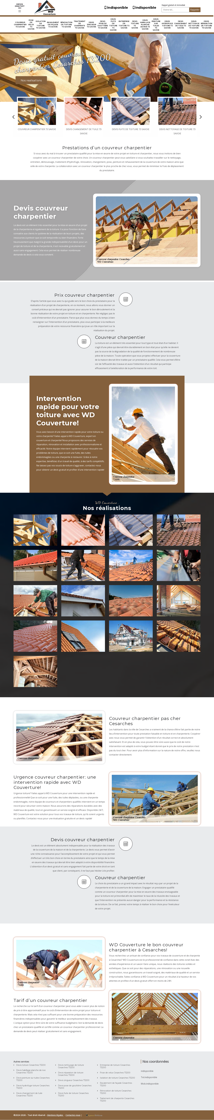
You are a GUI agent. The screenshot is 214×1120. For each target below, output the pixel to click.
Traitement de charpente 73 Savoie (79, 24)
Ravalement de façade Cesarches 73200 (116, 1084)
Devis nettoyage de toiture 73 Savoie (193, 24)
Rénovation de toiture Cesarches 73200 (115, 1092)
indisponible (116, 8)
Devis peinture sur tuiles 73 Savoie (156, 24)
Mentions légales (55, 1115)
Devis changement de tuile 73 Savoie (180, 24)
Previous (13, 117)
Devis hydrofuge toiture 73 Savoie (167, 24)
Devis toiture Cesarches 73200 (31, 1065)
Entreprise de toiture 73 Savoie (124, 24)
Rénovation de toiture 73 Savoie (66, 24)
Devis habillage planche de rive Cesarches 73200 (31, 1071)
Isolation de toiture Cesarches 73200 (117, 1078)
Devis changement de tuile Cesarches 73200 (29, 1094)
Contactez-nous (73, 1115)
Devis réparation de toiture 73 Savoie (206, 24)
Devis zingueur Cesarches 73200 (73, 1080)
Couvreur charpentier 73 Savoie (20, 24)
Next (201, 117)
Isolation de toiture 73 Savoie (41, 24)
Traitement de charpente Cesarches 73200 (117, 1099)
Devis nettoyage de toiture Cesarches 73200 (71, 1066)
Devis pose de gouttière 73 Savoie (102, 24)
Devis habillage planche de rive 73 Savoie (145, 24)
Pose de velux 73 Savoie (31, 24)
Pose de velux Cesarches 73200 (115, 1072)
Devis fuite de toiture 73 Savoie (113, 24)
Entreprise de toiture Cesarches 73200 (115, 1066)
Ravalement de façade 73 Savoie (53, 24)
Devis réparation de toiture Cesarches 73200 (70, 1073)
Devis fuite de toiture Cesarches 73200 (73, 1094)
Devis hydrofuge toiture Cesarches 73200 (32, 1086)
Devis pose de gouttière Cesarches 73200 (74, 1086)
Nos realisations (31, 80)
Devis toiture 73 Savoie (135, 24)
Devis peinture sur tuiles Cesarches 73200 (33, 1079)
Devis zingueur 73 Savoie (91, 24)
